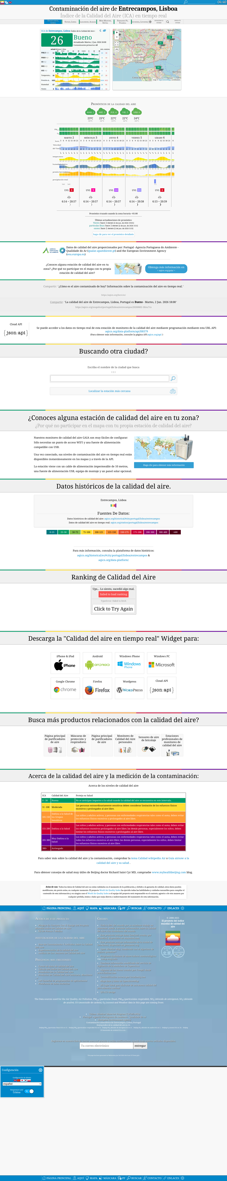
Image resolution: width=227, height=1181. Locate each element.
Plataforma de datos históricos (54, 1146)
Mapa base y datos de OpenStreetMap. (119, 1143)
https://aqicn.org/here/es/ (113, 295)
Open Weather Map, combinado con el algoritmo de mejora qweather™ (125, 1113)
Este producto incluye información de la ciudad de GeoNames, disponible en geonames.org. (124, 1106)
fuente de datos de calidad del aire (56, 1128)
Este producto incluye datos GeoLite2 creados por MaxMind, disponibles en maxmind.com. (124, 1099)
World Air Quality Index (110, 1053)
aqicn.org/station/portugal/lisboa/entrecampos (134, 563)
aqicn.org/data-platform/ (113, 600)
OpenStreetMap (165, 80)
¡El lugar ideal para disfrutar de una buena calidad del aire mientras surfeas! (126, 1149)
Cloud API (162, 768)
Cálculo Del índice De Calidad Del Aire (58, 1131)
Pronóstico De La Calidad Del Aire (55, 1134)
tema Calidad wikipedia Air (148, 1020)
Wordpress (130, 769)
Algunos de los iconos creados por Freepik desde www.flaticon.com (124, 1134)
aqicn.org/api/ (155, 334)
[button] (169, 38)
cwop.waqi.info (109, 1121)
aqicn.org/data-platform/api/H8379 (126, 331)
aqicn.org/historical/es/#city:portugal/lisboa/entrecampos (112, 596)
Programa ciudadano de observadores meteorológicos (128, 1118)
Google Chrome (65, 769)
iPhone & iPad (65, 744)
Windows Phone (130, 744)
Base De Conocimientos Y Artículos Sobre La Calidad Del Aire (63, 1108)
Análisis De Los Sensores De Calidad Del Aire (61, 1115)
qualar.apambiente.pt (101, 250)
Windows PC (162, 744)
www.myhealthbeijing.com (169, 1035)
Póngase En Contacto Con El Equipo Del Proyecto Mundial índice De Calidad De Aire (62, 1089)
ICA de (55, 30)
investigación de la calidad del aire (60, 1100)
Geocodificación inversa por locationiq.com (122, 1139)
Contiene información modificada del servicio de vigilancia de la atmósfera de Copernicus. (124, 1127)
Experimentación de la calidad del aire (58, 1112)
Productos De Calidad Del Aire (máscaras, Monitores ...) (63, 1139)
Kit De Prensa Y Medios (50, 1093)
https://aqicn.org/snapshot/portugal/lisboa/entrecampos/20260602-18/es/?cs (113, 307)
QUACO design (107, 1154)
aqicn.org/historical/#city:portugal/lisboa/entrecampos (132, 559)
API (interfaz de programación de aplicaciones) (62, 1143)
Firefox (97, 769)
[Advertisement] (113, 423)
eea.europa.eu (76, 254)
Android (97, 744)
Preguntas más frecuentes (53, 1122)
